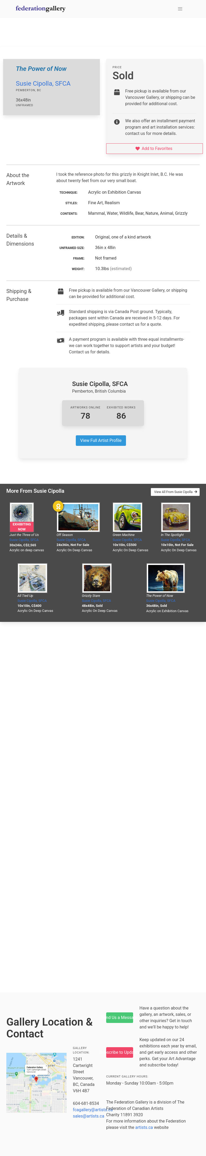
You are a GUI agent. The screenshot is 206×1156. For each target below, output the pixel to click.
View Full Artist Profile (100, 440)
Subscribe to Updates (119, 1052)
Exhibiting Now (22, 526)
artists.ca (144, 1127)
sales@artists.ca (88, 1116)
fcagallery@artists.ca (93, 1109)
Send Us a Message (119, 1017)
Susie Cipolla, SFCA (43, 83)
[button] (180, 9)
